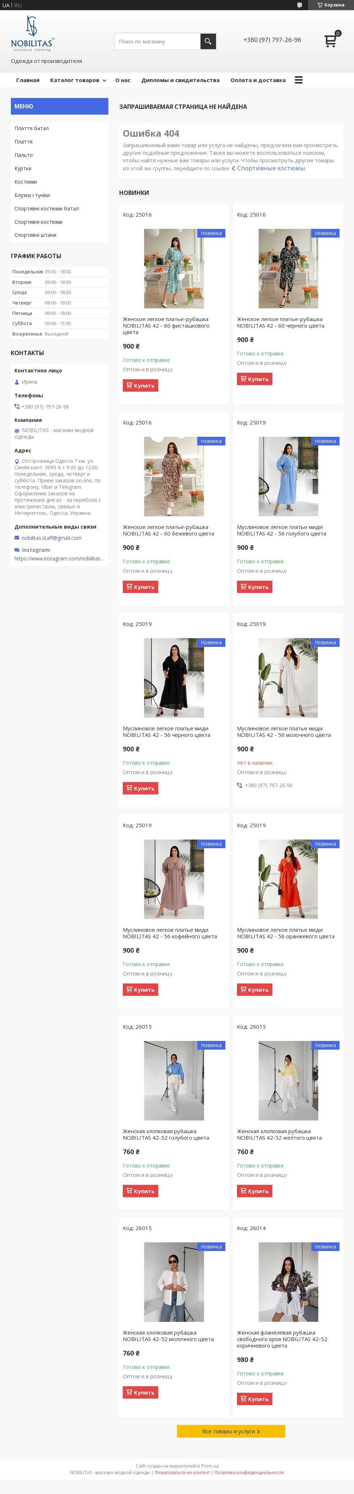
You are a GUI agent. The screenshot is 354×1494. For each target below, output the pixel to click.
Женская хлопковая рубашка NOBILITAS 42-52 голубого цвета (166, 1134)
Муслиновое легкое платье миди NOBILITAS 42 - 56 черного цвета (166, 731)
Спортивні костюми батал (46, 208)
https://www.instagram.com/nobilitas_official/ (59, 558)
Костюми (25, 181)
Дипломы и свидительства (180, 80)
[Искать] (208, 41)
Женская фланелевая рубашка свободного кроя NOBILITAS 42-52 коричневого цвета (282, 1339)
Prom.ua (210, 1466)
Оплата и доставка (258, 80)
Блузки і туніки (32, 195)
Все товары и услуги (228, 1431)
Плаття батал (31, 128)
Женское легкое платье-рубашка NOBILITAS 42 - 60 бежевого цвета (168, 530)
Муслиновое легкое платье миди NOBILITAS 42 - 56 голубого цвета (281, 530)
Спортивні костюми (38, 221)
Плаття (23, 141)
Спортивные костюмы (271, 168)
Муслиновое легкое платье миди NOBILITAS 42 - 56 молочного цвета (284, 731)
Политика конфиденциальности (249, 1472)
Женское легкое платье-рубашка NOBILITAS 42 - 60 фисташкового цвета (166, 325)
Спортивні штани (35, 234)
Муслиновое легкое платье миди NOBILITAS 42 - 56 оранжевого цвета (285, 932)
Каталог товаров (74, 80)
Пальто (23, 154)
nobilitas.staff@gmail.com (52, 538)
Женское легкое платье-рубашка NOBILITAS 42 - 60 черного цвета (280, 322)
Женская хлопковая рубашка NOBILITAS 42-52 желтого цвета (279, 1134)
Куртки (22, 168)
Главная (27, 80)
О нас (122, 80)
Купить (144, 385)
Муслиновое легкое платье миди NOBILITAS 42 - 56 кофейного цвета (170, 932)
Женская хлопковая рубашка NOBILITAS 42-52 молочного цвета (168, 1335)
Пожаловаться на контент (182, 1472)
